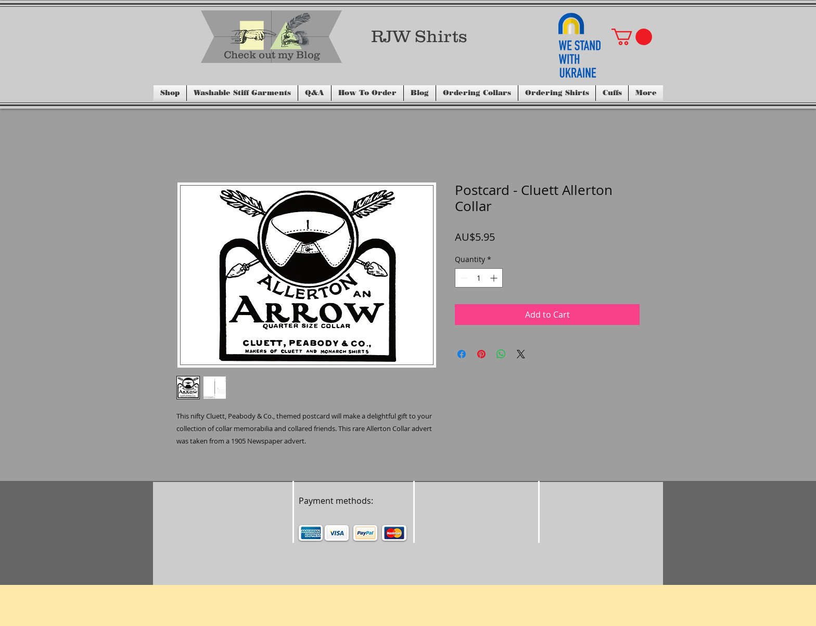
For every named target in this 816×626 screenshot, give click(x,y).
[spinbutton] (478, 278)
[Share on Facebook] (461, 354)
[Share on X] (521, 354)
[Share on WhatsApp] (501, 354)
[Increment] (494, 278)
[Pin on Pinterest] (481, 354)
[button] (631, 37)
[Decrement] (462, 278)
